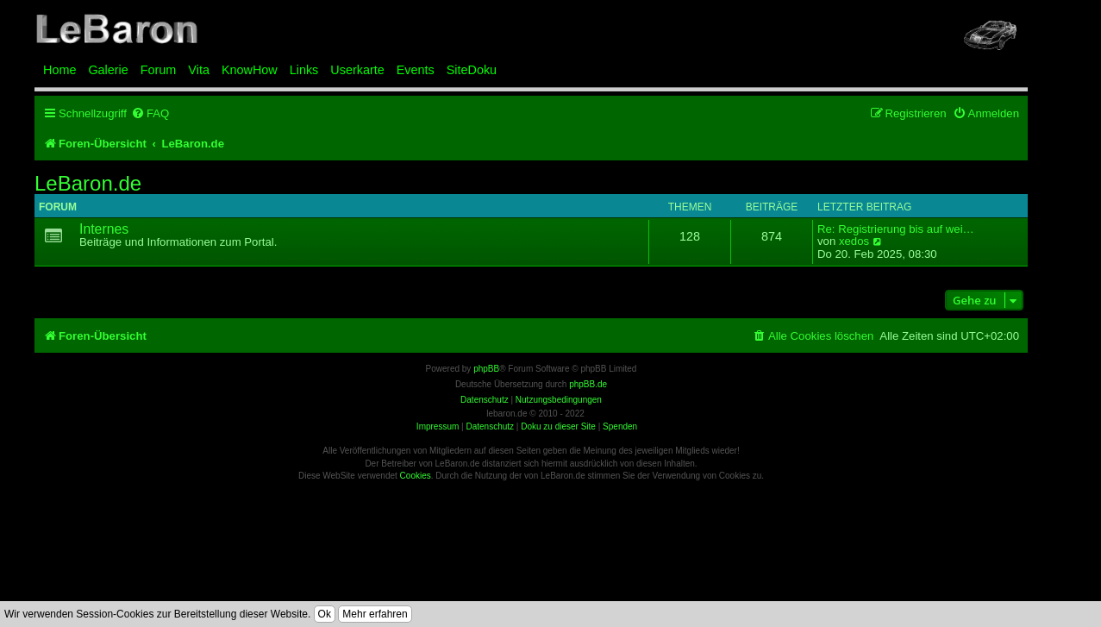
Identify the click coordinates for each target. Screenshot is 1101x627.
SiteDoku (472, 70)
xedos (854, 241)
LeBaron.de (87, 184)
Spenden (620, 426)
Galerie (108, 70)
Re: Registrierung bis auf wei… (895, 229)
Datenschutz (490, 426)
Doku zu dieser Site (558, 426)
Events (416, 70)
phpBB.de (588, 384)
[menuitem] (150, 113)
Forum (159, 70)
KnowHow (250, 70)
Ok (324, 614)
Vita (199, 70)
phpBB (486, 368)
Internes (103, 229)
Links (304, 70)
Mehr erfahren (374, 614)
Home (59, 70)
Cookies (415, 475)
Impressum (437, 426)
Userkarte (357, 70)
